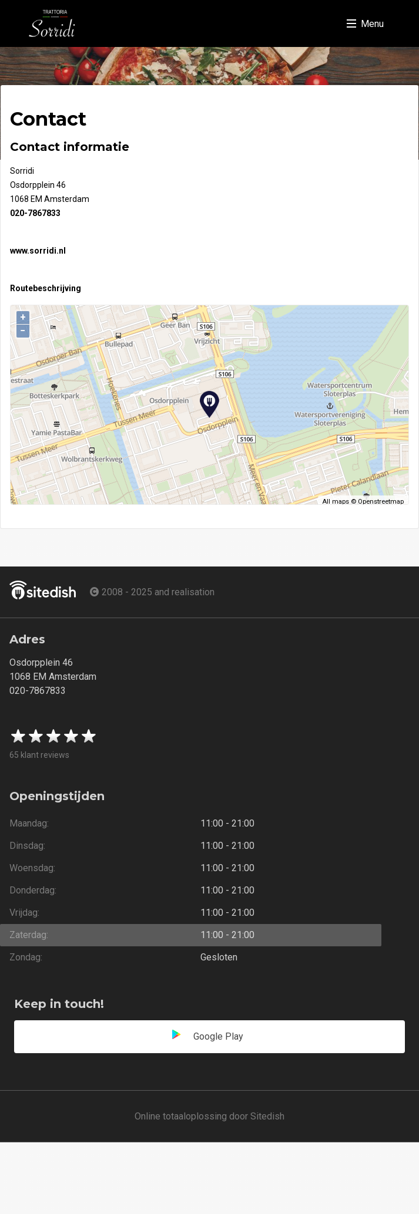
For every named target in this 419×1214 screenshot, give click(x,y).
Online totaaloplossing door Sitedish (209, 1116)
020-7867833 (35, 213)
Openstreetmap (381, 501)
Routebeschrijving (45, 288)
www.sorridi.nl (38, 250)
